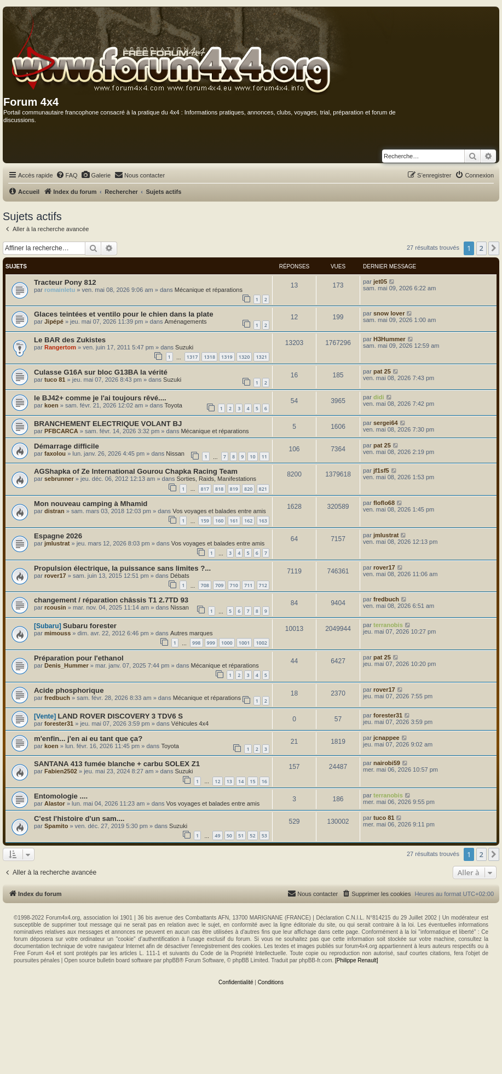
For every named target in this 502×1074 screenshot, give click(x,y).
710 (234, 585)
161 (234, 520)
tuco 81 (55, 379)
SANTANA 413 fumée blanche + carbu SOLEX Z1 (117, 764)
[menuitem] (67, 175)
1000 (227, 642)
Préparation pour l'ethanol (79, 658)
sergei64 (385, 423)
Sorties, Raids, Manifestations (217, 478)
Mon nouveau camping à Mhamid (90, 503)
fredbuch (386, 599)
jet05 (380, 281)
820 (248, 488)
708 (204, 585)
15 (252, 781)
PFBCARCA (61, 431)
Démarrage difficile (66, 446)
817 (204, 488)
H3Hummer (389, 339)
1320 (244, 356)
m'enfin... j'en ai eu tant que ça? (88, 738)
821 (263, 488)
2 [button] (481, 248)
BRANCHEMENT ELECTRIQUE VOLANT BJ (108, 424)
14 (241, 781)
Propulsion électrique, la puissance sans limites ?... (122, 568)
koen (51, 405)
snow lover (389, 313)
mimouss (57, 633)
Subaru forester (90, 626)
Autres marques (191, 633)
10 (252, 456)
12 (217, 781)
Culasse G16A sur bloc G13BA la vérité (101, 372)
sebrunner (59, 478)
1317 (192, 356)
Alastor (54, 803)
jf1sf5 (381, 470)
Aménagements (186, 321)
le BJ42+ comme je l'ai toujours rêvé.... (100, 398)
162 (248, 520)
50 (229, 835)
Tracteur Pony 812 (65, 282)
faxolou (55, 453)
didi (378, 397)
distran (54, 511)
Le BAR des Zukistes (70, 340)
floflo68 (384, 502)
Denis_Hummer (66, 665)
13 (229, 781)
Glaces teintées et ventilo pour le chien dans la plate (124, 314)
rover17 (55, 575)
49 (217, 835)
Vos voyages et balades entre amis (219, 511)
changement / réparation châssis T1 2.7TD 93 (111, 600)
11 (264, 456)
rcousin (55, 607)
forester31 (58, 723)
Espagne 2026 (58, 536)
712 (263, 585)
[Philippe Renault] (356, 960)
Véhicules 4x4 (190, 723)
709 (219, 585)
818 (219, 488)
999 (211, 642)
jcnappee (386, 737)
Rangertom (60, 347)
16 (264, 781)
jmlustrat (57, 543)
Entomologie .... (61, 796)
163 (263, 520)
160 (219, 520)
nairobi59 (386, 763)
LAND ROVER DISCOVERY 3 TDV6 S (120, 716)
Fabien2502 (60, 771)
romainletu (59, 289)
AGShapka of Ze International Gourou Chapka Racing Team (136, 471)
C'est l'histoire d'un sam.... (79, 818)
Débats (179, 575)
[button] (493, 248)
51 (241, 835)
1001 (244, 642)
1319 (227, 356)
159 (204, 520)
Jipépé (54, 321)
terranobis (388, 625)
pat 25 (382, 371)
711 (248, 585)
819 (234, 488)
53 (264, 835)
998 (196, 642)
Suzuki (184, 347)
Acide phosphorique (68, 690)
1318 (209, 356)
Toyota (173, 405)
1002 (261, 642)
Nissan (175, 453)
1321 (261, 356)
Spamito (56, 826)
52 (252, 835)
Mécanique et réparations (209, 289)
